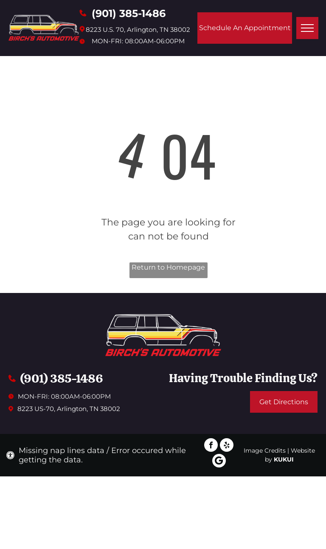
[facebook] (211, 446)
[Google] (219, 462)
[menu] (307, 28)
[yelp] (226, 446)
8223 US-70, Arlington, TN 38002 (68, 409)
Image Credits (265, 450)
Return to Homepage (168, 267)
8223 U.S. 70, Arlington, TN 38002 (138, 29)
